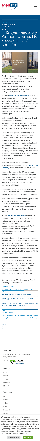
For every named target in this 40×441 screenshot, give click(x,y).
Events (5, 375)
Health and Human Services (24, 289)
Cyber (5, 403)
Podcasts (6, 382)
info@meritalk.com (9, 357)
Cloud (5, 399)
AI (4, 396)
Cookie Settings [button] (13, 437)
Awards (6, 413)
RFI (2, 328)
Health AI (4, 324)
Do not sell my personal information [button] (14, 433)
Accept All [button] (27, 437)
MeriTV (6, 386)
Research (6, 410)
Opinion (6, 379)
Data (5, 406)
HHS (3, 326)
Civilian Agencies (7, 289)
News (5, 372)
